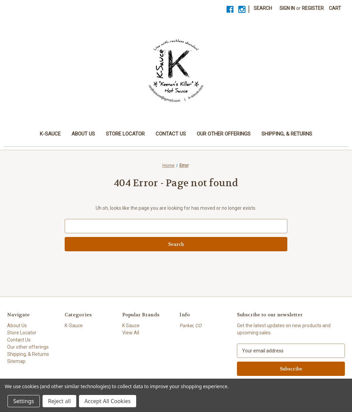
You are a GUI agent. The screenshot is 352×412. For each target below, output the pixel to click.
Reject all (59, 401)
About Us (83, 134)
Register (313, 8)
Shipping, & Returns (286, 134)
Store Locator (125, 134)
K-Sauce (50, 134)
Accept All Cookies (107, 401)
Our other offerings (224, 134)
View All (130, 332)
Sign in (287, 8)
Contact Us (171, 134)
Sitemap (16, 361)
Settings (23, 401)
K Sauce (131, 325)
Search (263, 8)
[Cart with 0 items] (335, 8)
